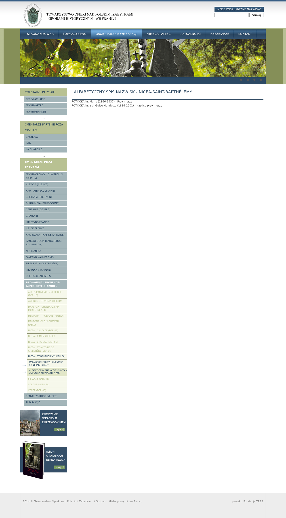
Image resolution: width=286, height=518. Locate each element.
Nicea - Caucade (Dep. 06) (43, 330)
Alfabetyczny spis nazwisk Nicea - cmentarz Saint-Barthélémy (48, 371)
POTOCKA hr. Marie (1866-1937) (93, 101)
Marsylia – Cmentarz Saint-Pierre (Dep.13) (44, 308)
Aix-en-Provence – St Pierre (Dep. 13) (45, 294)
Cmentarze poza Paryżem (38, 165)
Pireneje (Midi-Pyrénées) (42, 263)
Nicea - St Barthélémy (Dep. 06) (46, 356)
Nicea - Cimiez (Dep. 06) (41, 336)
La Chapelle (34, 149)
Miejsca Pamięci (159, 34)
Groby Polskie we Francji (116, 34)
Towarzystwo (74, 34)
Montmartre (34, 105)
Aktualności (191, 34)
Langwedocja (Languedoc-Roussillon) (44, 243)
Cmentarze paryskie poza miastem (44, 127)
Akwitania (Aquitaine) (40, 190)
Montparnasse (36, 111)
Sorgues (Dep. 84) (38, 384)
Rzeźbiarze (219, 34)
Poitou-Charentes (38, 276)
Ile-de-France (35, 228)
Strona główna (40, 34)
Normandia (33, 251)
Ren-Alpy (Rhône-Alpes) (41, 396)
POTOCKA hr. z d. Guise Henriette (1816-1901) (103, 105)
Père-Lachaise (35, 99)
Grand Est (33, 215)
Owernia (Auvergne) (40, 257)
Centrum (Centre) (38, 209)
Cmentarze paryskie (40, 92)
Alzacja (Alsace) (37, 184)
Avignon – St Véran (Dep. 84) (45, 301)
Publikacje (33, 402)
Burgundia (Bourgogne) (42, 203)
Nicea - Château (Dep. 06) (43, 342)
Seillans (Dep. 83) (38, 379)
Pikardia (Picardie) (38, 269)
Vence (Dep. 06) (37, 390)
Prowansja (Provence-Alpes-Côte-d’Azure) (43, 284)
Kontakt (245, 34)
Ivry (28, 143)
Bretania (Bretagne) (39, 197)
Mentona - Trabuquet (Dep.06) (46, 316)
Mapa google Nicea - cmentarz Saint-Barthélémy (46, 363)
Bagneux (32, 137)
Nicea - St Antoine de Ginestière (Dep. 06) (41, 349)
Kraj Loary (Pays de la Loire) (45, 234)
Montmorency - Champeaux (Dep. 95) (44, 176)
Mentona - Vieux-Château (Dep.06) (43, 323)
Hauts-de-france (37, 222)
